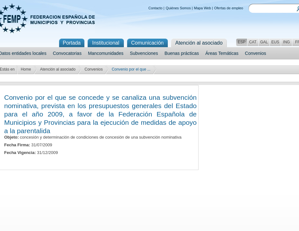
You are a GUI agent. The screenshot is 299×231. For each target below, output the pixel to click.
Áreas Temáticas (221, 53)
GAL (264, 42)
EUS (275, 42)
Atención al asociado (58, 69)
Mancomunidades (106, 53)
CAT (252, 42)
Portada (72, 43)
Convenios (255, 53)
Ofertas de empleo (228, 8)
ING (286, 42)
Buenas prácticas (182, 53)
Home (26, 69)
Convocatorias (67, 53)
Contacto (155, 8)
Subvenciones (144, 53)
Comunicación (147, 43)
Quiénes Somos (178, 8)
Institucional (105, 43)
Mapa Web (202, 8)
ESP (241, 42)
